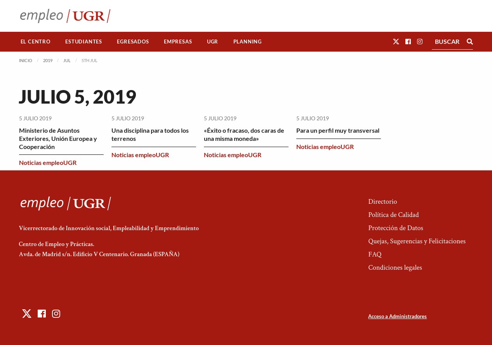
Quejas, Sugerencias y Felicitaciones (417, 241)
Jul (67, 60)
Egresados (133, 41)
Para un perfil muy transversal (337, 130)
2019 (47, 60)
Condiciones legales (395, 267)
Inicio (25, 60)
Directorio (382, 201)
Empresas (178, 41)
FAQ (374, 254)
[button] (396, 41)
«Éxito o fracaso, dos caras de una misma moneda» (244, 134)
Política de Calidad (393, 214)
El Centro (35, 41)
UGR (212, 41)
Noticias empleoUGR (47, 162)
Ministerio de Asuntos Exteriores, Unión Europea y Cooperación (58, 138)
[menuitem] (35, 42)
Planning (247, 41)
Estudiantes (83, 41)
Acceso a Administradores (397, 316)
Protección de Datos (395, 228)
